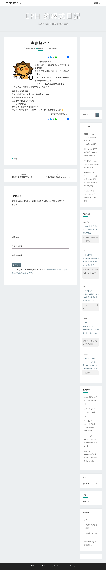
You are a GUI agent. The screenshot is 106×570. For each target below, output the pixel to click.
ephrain (41, 48)
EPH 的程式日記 (13, 2)
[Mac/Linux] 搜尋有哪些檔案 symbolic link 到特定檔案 (90, 152)
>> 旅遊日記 (96, 3)
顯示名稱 (15, 237)
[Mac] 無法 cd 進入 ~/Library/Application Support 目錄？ (91, 164)
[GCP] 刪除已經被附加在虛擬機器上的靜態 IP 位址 (90, 229)
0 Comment (52, 48)
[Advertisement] (29, 136)
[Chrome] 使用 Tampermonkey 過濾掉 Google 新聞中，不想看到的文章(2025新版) (90, 179)
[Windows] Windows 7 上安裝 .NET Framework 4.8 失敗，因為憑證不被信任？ (91, 329)
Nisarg (72, 566)
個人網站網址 (17, 255)
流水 (16, 159)
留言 (14, 205)
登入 (85, 520)
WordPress (58, 566)
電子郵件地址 (17, 246)
